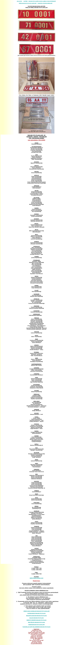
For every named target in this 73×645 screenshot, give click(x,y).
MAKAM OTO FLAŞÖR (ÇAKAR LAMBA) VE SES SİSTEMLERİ (42, 1)
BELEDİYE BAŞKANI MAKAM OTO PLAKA (36, 615)
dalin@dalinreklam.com (36, 578)
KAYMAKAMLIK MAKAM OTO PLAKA (36, 613)
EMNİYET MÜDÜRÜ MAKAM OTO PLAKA (36, 620)
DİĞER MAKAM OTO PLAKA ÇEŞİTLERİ (27, 3)
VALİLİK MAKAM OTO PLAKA (36, 617)
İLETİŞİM (25, 1)
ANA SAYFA (19, 1)
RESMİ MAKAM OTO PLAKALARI (36, 624)
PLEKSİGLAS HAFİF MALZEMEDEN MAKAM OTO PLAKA (36, 626)
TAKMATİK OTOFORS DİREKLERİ (44, 3)
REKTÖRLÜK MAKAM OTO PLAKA (36, 622)
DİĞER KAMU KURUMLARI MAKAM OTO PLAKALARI (36, 611)
